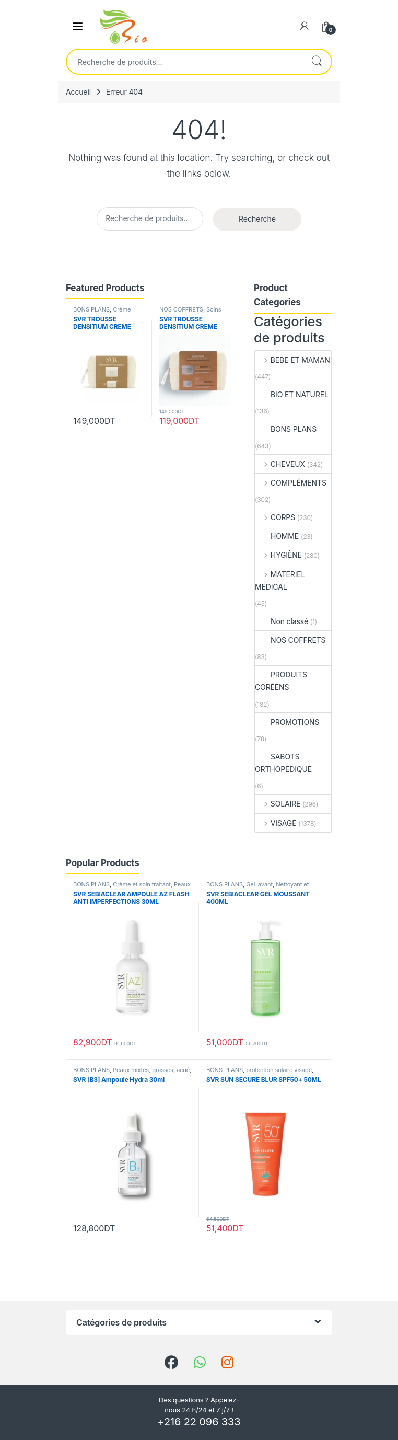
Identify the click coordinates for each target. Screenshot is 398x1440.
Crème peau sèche (102, 312)
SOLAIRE (277, 803)
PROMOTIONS (287, 722)
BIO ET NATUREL (292, 394)
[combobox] (184, 62)
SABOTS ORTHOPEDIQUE (283, 763)
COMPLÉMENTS (290, 482)
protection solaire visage (279, 1070)
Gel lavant (259, 884)
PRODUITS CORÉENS (281, 681)
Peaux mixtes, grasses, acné (151, 1070)
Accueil (78, 91)
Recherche (316, 62)
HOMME (277, 536)
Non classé (281, 621)
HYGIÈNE (278, 554)
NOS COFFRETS (181, 309)
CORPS (275, 517)
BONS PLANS (91, 309)
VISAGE (275, 823)
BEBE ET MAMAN (292, 359)
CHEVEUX (280, 463)
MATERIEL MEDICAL (280, 580)
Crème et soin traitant (142, 884)
